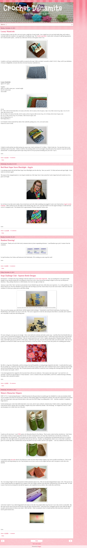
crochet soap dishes (41, 36)
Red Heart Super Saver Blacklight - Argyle (17, 167)
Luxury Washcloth (7, 31)
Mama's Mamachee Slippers (11, 393)
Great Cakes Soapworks (41, 278)
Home (36, 540)
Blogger (39, 546)
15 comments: (13, 230)
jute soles (13, 459)
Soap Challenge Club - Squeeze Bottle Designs (18, 276)
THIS (19, 434)
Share (3, 160)
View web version (37, 543)
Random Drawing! (8, 240)
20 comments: (13, 383)
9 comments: (12, 157)
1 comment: (12, 533)
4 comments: (12, 266)
